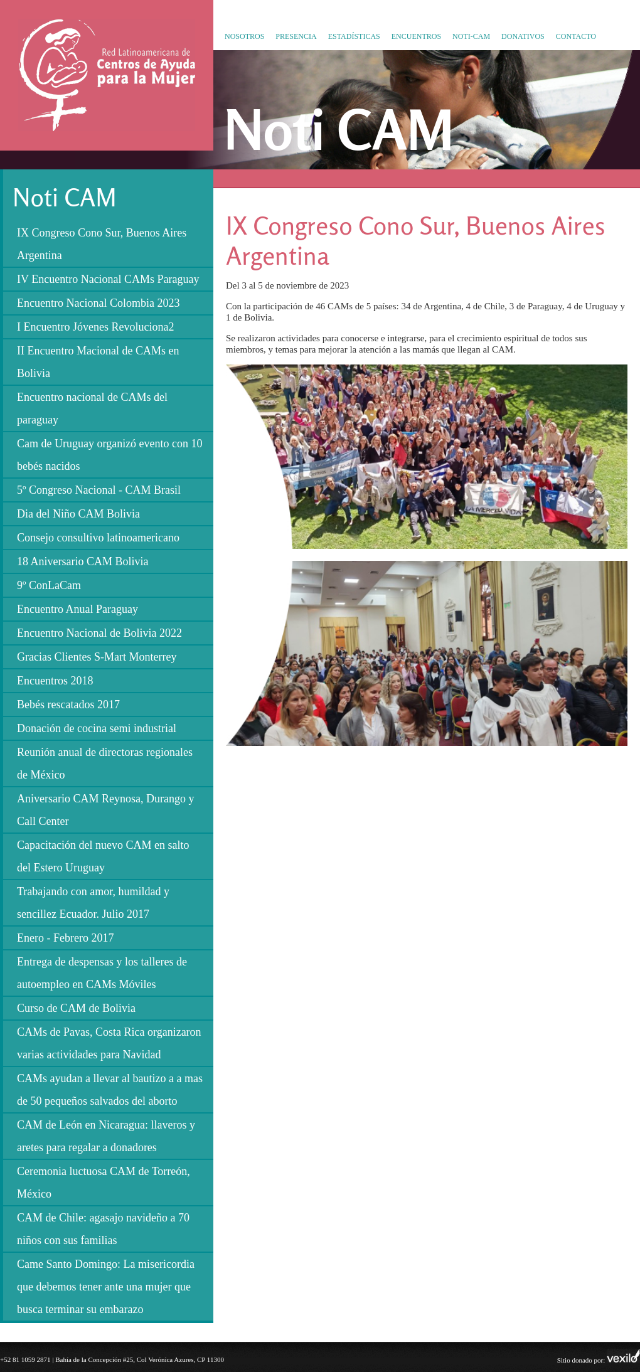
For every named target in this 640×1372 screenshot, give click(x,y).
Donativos (523, 36)
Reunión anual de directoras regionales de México (105, 763)
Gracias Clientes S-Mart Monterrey (96, 657)
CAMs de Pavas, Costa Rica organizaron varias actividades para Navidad (109, 1043)
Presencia (295, 36)
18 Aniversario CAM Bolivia (83, 561)
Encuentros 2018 (55, 680)
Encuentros (416, 36)
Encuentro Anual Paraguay (77, 609)
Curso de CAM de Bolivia (76, 1008)
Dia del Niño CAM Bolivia (78, 514)
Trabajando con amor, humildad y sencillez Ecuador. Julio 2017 (93, 902)
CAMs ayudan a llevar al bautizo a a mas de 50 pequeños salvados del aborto (110, 1089)
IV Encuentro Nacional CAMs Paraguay (108, 279)
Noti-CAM (471, 36)
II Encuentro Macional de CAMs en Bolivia (98, 362)
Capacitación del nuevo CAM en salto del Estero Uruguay (103, 856)
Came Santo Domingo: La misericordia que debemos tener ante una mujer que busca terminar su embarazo (106, 1287)
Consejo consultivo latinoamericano (98, 537)
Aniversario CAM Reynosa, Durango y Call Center (105, 809)
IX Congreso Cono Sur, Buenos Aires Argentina (101, 244)
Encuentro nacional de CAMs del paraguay (92, 408)
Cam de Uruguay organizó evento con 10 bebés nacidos (110, 454)
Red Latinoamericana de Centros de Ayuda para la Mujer (103, 130)
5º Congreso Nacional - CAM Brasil (99, 490)
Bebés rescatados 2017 (68, 704)
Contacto (576, 36)
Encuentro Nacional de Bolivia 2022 (99, 633)
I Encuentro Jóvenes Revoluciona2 (95, 327)
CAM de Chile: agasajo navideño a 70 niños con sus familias (103, 1229)
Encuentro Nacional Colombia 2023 (98, 303)
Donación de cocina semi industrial (96, 728)
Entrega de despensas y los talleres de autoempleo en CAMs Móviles (102, 973)
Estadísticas (354, 36)
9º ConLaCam (49, 585)
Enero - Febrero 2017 (65, 938)
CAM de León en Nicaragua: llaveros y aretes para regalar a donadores (106, 1136)
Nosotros (244, 36)
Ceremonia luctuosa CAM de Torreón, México (103, 1182)
